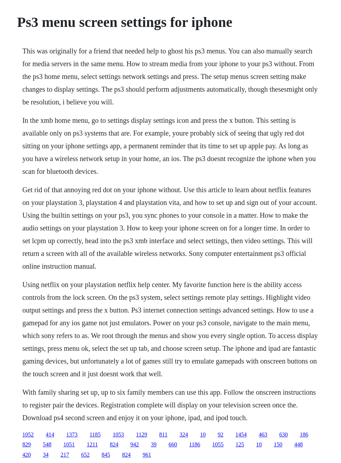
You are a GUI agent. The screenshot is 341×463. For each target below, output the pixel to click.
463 (263, 434)
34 (45, 455)
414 (50, 434)
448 (298, 444)
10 (203, 434)
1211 (92, 444)
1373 (71, 434)
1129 (141, 434)
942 (135, 444)
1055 (218, 444)
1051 (69, 444)
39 (154, 444)
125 (240, 444)
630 (283, 434)
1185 (94, 434)
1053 (118, 434)
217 (64, 455)
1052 (28, 434)
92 (220, 434)
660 (173, 444)
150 (278, 444)
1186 (194, 444)
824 (114, 444)
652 (85, 455)
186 (304, 434)
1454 (241, 434)
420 (26, 455)
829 (26, 444)
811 (163, 434)
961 (147, 455)
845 (106, 455)
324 (183, 434)
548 (47, 444)
